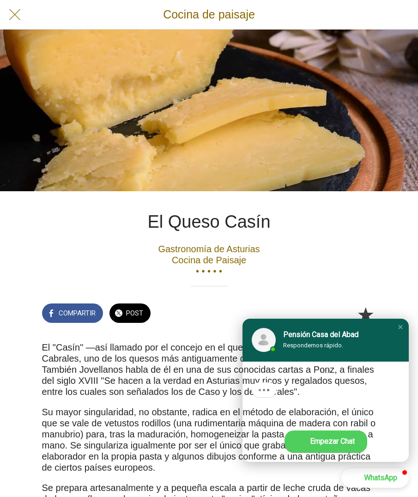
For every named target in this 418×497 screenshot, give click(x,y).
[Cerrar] (14, 14)
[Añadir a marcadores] (365, 314)
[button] (400, 327)
